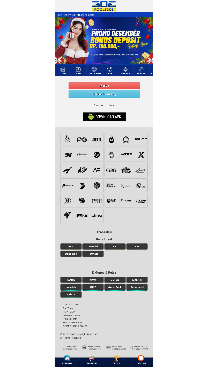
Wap (112, 105)
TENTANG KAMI (71, 305)
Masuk (104, 85)
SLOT (78, 73)
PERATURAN (69, 312)
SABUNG (141, 73)
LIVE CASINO (94, 73)
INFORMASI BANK (71, 315)
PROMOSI (92, 363)
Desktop (98, 105)
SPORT (110, 73)
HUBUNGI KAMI (70, 319)
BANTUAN (68, 308)
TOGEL (62, 73)
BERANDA (67, 363)
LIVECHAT (141, 363)
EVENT (116, 363)
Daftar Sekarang (104, 94)
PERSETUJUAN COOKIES (75, 326)
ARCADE (125, 73)
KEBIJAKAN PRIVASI (72, 322)
